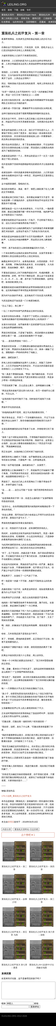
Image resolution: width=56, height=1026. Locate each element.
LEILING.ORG (9, 1016)
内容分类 (7, 829)
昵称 (3, 1003)
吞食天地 (25, 18)
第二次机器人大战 (9, 18)
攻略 (22, 10)
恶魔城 (42, 22)
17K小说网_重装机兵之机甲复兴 (16, 796)
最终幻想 (36, 18)
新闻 (10, 10)
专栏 (29, 10)
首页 (3, 10)
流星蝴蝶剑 (31, 22)
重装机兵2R (44, 15)
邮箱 (36, 1003)
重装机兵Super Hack (26, 15)
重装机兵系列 (7, 15)
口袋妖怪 (47, 18)
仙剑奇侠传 (18, 22)
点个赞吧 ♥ (28, 835)
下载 (16, 10)
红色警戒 (5, 22)
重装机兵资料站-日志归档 (26, 829)
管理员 (11, 822)
